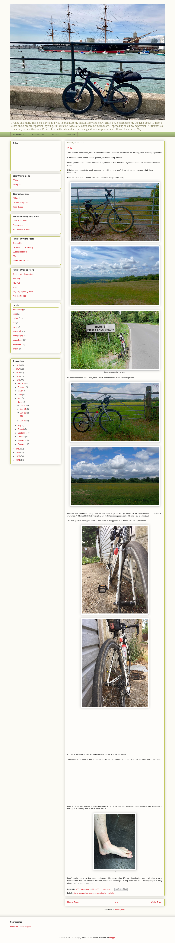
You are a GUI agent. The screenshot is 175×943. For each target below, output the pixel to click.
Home (115, 902)
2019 (18, 376)
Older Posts (156, 902)
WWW (15, 180)
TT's (14, 256)
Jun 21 (23, 413)
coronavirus (83, 893)
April (20, 395)
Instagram (17, 184)
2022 (18, 452)
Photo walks (18, 225)
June (20, 402)
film (14, 323)
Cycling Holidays (20, 252)
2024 (18, 460)
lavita (15, 327)
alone (76, 893)
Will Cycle (17, 198)
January (21, 383)
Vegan (15, 287)
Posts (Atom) (120, 909)
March (21, 391)
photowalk (17, 344)
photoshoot (17, 340)
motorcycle (17, 331)
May (20, 398)
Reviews (16, 283)
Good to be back (20, 221)
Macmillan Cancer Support (20, 927)
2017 (18, 369)
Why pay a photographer (23, 291)
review (15, 349)
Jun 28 (23, 421)
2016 (18, 365)
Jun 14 (23, 409)
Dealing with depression (23, 274)
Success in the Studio (22, 229)
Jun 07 (23, 405)
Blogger (112, 938)
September (23, 433)
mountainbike (100, 893)
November (22, 440)
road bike (110, 893)
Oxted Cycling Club (38, 134)
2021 (18, 449)
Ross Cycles (70, 134)
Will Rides (55, 134)
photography (18, 336)
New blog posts (19, 134)
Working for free (19, 296)
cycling (91, 893)
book (15, 314)
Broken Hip (17, 243)
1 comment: (106, 889)
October (21, 437)
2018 (18, 373)
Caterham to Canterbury (23, 247)
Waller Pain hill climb (21, 260)
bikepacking (18, 309)
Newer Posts (73, 902)
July (20, 425)
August (21, 429)
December (22, 444)
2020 (18, 380)
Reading (16, 278)
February (22, 387)
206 (69, 148)
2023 (18, 456)
